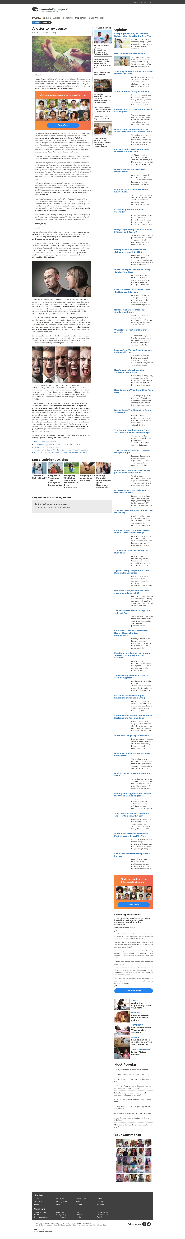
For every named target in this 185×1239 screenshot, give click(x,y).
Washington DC (61, 1201)
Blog (78, 1212)
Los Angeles (81, 1199)
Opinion (47, 18)
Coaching (68, 18)
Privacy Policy (60, 1215)
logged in (49, 507)
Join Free (63, 125)
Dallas (99, 1199)
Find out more (133, 990)
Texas (36, 1204)
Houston (79, 1201)
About (99, 1217)
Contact (79, 1215)
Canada (58, 1204)
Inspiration (80, 18)
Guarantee (59, 1212)
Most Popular (60, 1217)
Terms (36, 1215)
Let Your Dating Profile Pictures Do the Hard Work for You (58, 444)
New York (38, 1201)
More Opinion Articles (50, 460)
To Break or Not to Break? (45, 442)
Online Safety (102, 1212)
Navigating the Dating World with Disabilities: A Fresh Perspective (61, 450)
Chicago (100, 1201)
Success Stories (40, 1212)
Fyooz (37, 22)
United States (60, 1199)
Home (36, 1199)
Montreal (100, 1204)
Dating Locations (41, 1217)
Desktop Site (102, 1215)
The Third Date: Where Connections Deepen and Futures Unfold (60, 453)
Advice (56, 18)
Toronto (79, 1204)
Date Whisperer (97, 18)
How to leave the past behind (46, 447)
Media (78, 1217)
